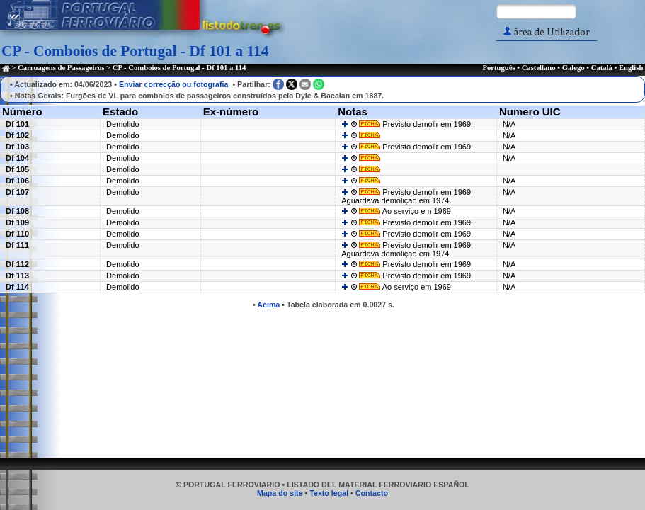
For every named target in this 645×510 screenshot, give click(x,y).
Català (601, 68)
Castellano (539, 68)
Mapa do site (280, 493)
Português (498, 68)
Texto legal (328, 493)
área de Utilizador (546, 32)
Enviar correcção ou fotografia (174, 84)
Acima (268, 304)
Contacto (371, 493)
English (631, 68)
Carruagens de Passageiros (61, 68)
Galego (573, 68)
